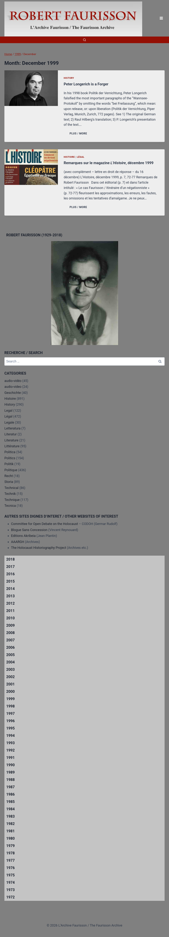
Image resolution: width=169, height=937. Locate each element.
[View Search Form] (84, 40)
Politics (9, 458)
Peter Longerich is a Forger (86, 84)
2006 (10, 647)
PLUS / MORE (79, 133)
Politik (9, 464)
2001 (10, 684)
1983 (10, 816)
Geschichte (12, 393)
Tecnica (10, 506)
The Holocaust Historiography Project (39, 548)
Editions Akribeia (23, 536)
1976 (10, 868)
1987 (10, 787)
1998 (10, 706)
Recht (8, 476)
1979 (10, 846)
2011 (10, 611)
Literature (11, 440)
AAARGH (17, 542)
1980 (10, 838)
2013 (10, 596)
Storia (8, 482)
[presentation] (31, 88)
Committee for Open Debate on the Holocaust (44, 524)
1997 (10, 713)
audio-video (12, 387)
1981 (10, 831)
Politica (9, 452)
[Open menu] (161, 18)
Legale (9, 422)
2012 (10, 603)
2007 (10, 640)
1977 (10, 860)
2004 (10, 662)
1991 (10, 757)
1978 (10, 853)
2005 (10, 655)
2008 (10, 633)
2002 (10, 677)
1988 (10, 779)
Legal (8, 410)
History (69, 78)
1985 (10, 801)
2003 (10, 669)
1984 (10, 809)
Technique (12, 500)
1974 (10, 882)
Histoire (69, 157)
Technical (11, 488)
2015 (10, 581)
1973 (10, 890)
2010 (10, 618)
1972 (10, 897)
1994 (10, 735)
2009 (10, 625)
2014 (10, 588)
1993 (10, 743)
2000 (10, 691)
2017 (10, 566)
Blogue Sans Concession (29, 530)
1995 (10, 728)
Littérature (11, 446)
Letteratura (12, 428)
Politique (10, 470)
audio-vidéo (12, 381)
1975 (10, 875)
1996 (10, 721)
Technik (10, 494)
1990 (10, 765)
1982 (10, 824)
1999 (10, 699)
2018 (10, 559)
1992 (10, 750)
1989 (10, 772)
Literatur (10, 434)
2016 (10, 574)
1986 (10, 794)
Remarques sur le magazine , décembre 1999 (109, 163)
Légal (80, 157)
